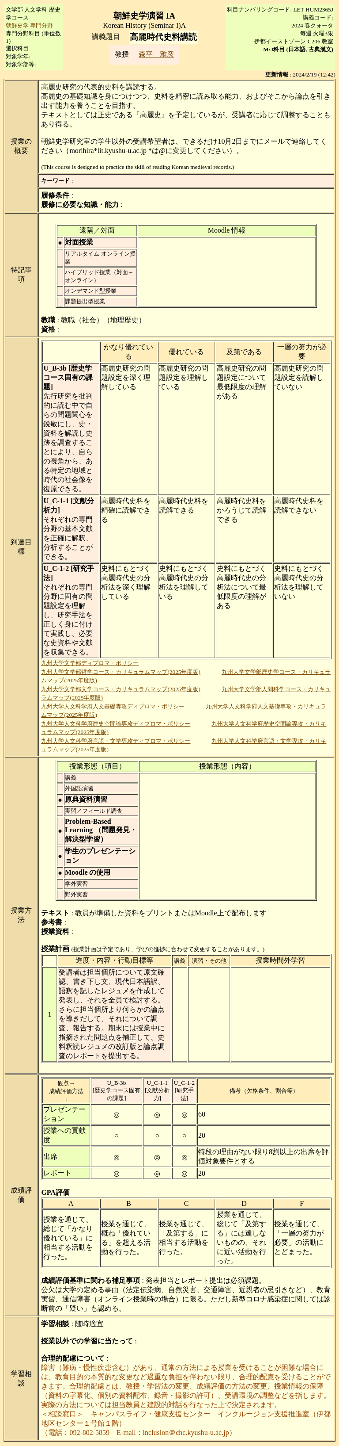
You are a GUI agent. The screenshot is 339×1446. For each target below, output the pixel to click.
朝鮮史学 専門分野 (29, 25)
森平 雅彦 (156, 54)
